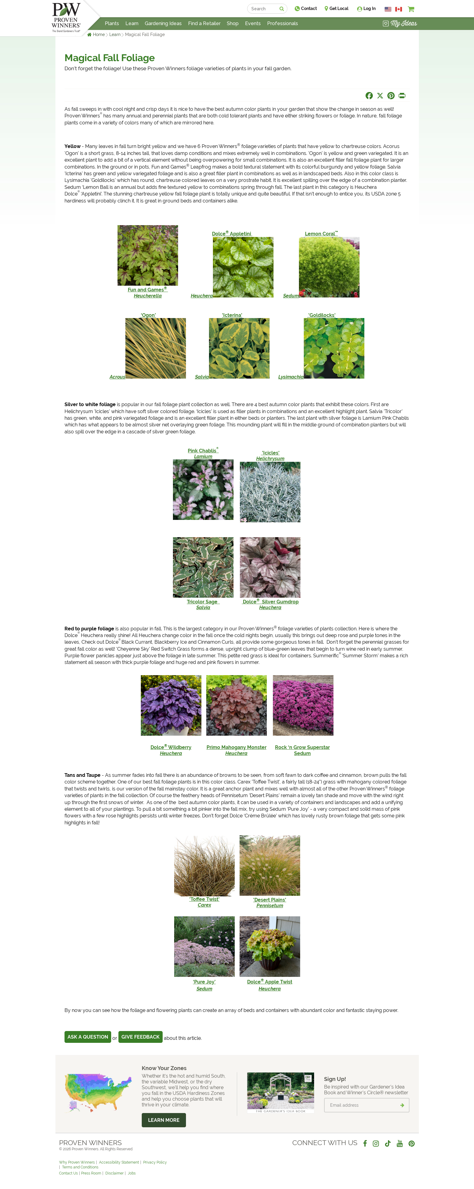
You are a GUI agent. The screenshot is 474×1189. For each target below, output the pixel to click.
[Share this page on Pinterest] (391, 95)
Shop (233, 23)
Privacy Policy (155, 1162)
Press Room (91, 1173)
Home (99, 34)
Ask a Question (88, 1037)
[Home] (66, 18)
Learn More (164, 1120)
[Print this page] (401, 95)
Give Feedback (140, 1037)
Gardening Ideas (163, 23)
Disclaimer (114, 1173)
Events (253, 23)
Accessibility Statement (119, 1162)
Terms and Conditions (80, 1167)
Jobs (132, 1173)
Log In (369, 8)
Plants (112, 23)
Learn (115, 34)
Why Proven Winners (77, 1162)
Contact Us (68, 1173)
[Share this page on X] (380, 95)
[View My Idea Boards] (400, 24)
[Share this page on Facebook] (369, 95)
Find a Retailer (204, 23)
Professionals (282, 23)
